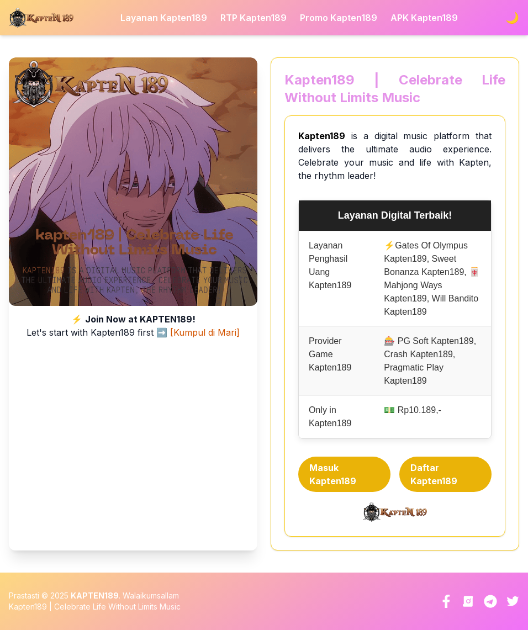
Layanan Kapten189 (163, 17)
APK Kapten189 (424, 17)
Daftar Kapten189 (433, 474)
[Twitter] (512, 601)
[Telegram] (490, 601)
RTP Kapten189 (253, 17)
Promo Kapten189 (338, 17)
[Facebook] (446, 601)
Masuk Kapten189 (332, 474)
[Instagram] (468, 601)
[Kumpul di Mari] (205, 332)
